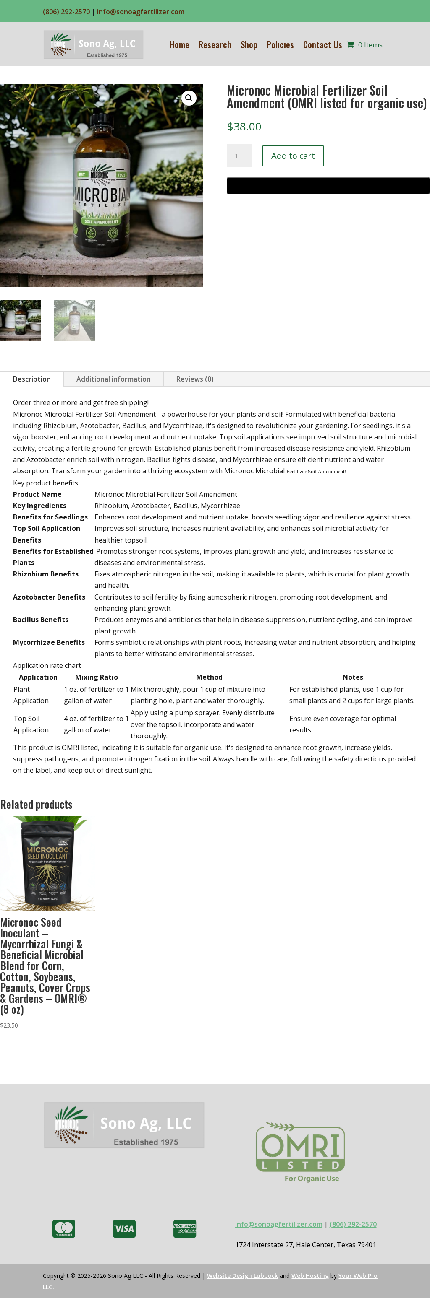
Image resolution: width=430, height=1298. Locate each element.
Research (215, 44)
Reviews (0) (195, 379)
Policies (280, 44)
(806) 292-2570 (66, 11)
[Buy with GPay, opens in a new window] (328, 185)
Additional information (113, 379)
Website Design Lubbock (242, 1276)
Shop (249, 44)
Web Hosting (310, 1276)
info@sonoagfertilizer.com (140, 11)
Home (179, 44)
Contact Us (322, 44)
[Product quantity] (239, 156)
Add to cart (293, 155)
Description (32, 379)
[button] (189, 98)
